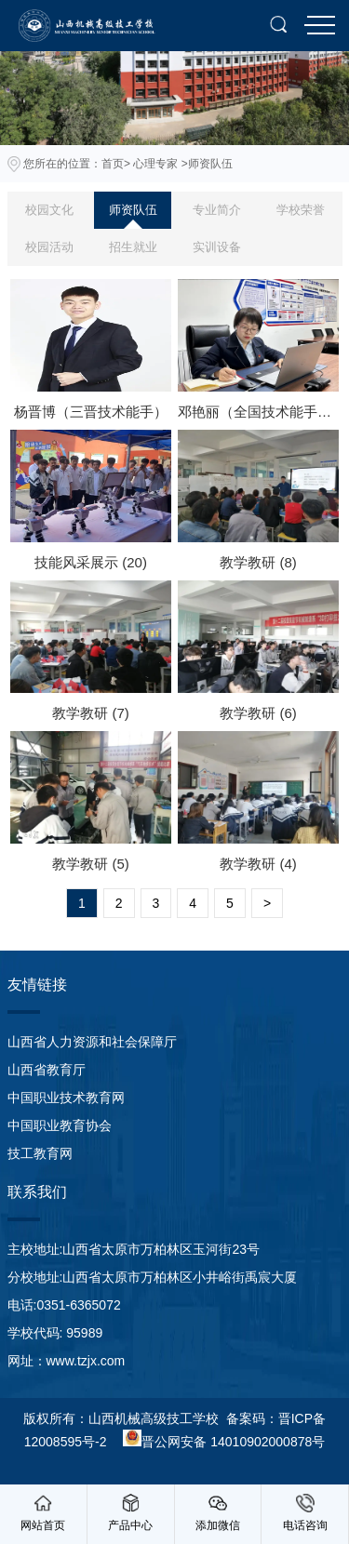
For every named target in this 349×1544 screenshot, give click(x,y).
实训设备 (217, 247)
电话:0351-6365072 (64, 1305)
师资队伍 (133, 210)
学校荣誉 (300, 210)
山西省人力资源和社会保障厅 (92, 1041)
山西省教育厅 (46, 1069)
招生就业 (133, 247)
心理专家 (155, 163)
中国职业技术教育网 (66, 1097)
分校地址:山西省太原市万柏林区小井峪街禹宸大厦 (152, 1277)
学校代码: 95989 (55, 1332)
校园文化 (49, 210)
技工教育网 (40, 1153)
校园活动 (49, 247)
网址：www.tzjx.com (66, 1360)
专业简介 (217, 210)
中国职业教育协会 (59, 1125)
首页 (112, 163)
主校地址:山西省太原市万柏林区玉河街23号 (133, 1249)
